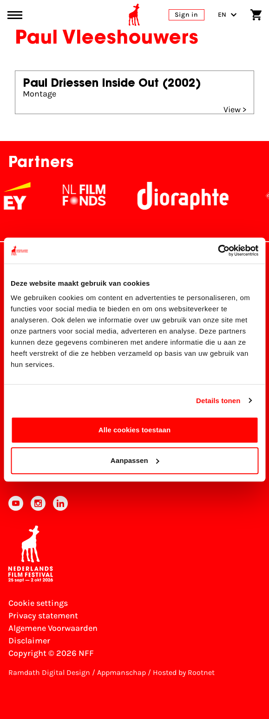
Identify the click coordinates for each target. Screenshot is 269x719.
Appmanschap (121, 672)
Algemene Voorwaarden (53, 628)
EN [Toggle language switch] (227, 15)
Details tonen (218, 400)
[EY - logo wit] (24, 196)
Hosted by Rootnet (184, 672)
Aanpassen (135, 460)
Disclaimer (29, 641)
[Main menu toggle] (14, 15)
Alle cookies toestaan (134, 430)
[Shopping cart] (256, 14)
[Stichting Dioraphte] (190, 196)
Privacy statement (43, 615)
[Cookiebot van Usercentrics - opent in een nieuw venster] (217, 250)
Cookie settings (38, 603)
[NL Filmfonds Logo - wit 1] (91, 196)
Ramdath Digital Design (49, 672)
